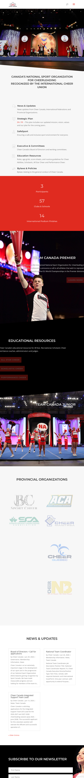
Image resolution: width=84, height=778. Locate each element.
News (22, 662)
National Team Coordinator (58, 651)
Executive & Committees (31, 146)
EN (18, 122)
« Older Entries (13, 735)
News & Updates (26, 106)
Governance (15, 659)
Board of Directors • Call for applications (23, 652)
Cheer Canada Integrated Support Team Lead (22, 696)
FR (22, 122)
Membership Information (55, 658)
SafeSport (22, 131)
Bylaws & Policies (27, 168)
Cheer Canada (18, 657)
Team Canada (21, 703)
